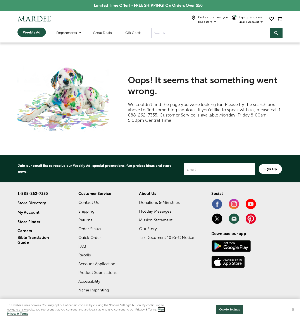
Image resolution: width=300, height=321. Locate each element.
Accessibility (89, 281)
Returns (85, 220)
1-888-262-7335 (32, 193)
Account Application (97, 263)
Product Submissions (97, 272)
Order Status (89, 228)
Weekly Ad (31, 32)
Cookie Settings (229, 309)
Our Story (148, 228)
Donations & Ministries (159, 202)
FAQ (82, 246)
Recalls (84, 255)
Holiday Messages (155, 211)
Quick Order (89, 237)
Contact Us (88, 202)
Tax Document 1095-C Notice (166, 237)
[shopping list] (271, 19)
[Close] (293, 309)
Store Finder (28, 221)
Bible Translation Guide (33, 240)
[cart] (280, 19)
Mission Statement (155, 220)
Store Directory (31, 203)
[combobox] (211, 33)
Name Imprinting (93, 290)
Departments (68, 33)
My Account (28, 212)
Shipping (86, 211)
